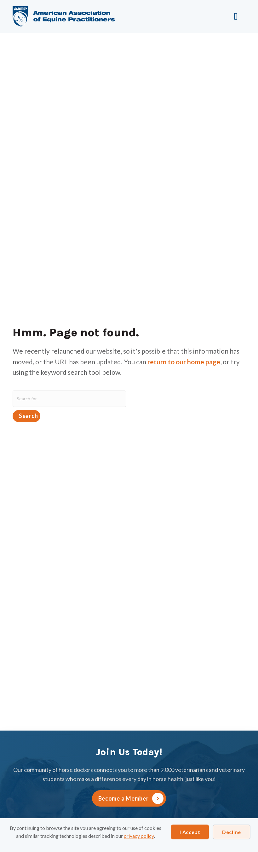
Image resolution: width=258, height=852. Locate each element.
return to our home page (183, 362)
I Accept (190, 832)
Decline (231, 832)
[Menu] (237, 16)
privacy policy (139, 836)
